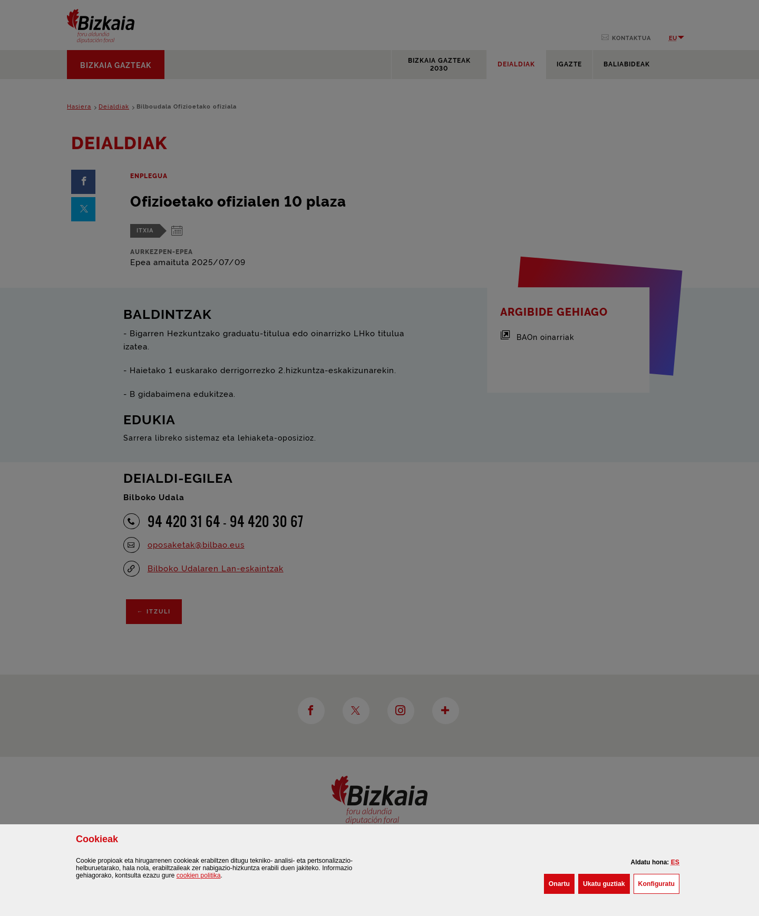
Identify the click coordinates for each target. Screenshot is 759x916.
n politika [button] (199, 875)
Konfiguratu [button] (658, 883)
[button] (675, 862)
